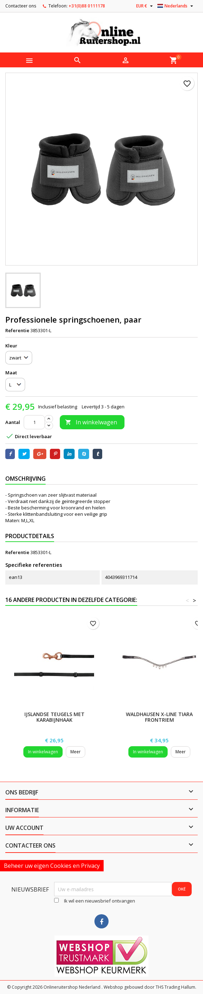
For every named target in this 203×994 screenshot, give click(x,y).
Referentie (17, 330)
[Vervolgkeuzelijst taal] (176, 6)
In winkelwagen (91, 422)
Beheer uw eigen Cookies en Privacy (52, 866)
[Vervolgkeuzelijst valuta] (145, 6)
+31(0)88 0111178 (87, 6)
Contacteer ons (20, 6)
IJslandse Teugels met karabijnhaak (54, 717)
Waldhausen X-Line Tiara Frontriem (159, 717)
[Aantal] (34, 422)
